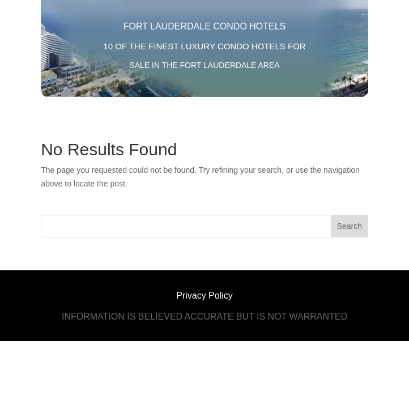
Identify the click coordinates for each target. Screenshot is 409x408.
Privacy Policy (204, 295)
